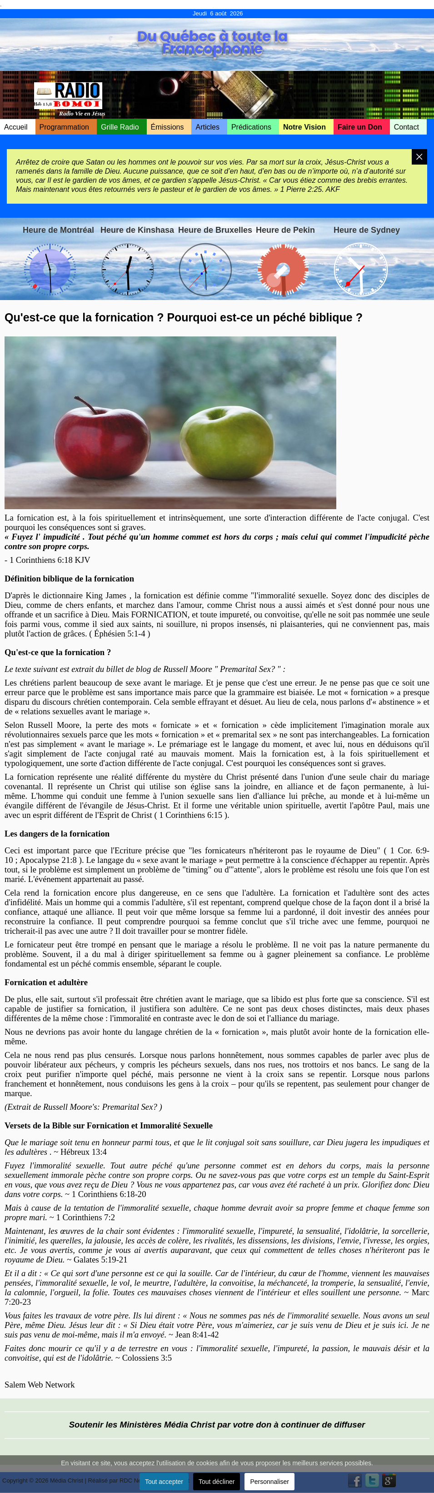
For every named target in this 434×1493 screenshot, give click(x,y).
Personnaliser (269, 1481)
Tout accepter (164, 1481)
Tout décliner (216, 1481)
